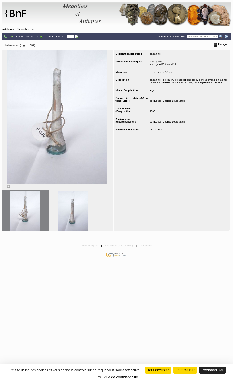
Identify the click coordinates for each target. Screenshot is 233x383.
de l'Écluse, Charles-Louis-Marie (167, 100)
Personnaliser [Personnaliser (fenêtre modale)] (212, 370)
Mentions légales (90, 245)
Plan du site (146, 245)
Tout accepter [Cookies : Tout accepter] (158, 370)
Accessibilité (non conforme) (119, 245)
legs (152, 90)
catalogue (8, 29)
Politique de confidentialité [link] (117, 377)
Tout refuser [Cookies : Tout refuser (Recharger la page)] (185, 370)
